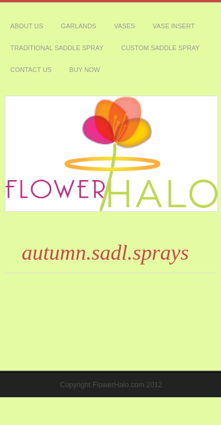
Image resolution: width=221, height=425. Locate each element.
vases (83, 12)
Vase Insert (115, 12)
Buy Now (120, 26)
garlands (52, 12)
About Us (18, 12)
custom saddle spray (34, 26)
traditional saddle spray (171, 12)
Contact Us (84, 26)
